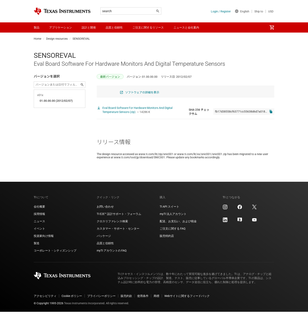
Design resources (57, 38)
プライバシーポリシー (101, 309)
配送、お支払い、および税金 (178, 234)
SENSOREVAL (81, 38)
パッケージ (104, 249)
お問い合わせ (105, 219)
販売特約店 (167, 249)
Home (37, 38)
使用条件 (143, 309)
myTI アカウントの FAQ (112, 263)
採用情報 (39, 227)
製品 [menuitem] (36, 27)
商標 (156, 309)
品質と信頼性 (105, 256)
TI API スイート (169, 219)
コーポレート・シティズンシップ (55, 263)
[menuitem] (272, 27)
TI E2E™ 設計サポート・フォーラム (119, 227)
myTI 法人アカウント (173, 227)
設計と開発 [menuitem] (89, 27)
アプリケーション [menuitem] (60, 27)
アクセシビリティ (45, 309)
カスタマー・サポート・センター (118, 241)
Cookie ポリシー (72, 309)
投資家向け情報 (44, 249)
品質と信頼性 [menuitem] (114, 27)
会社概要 (39, 219)
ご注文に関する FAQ (172, 241)
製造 (36, 256)
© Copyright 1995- (48, 316)
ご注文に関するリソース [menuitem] (148, 27)
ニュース (39, 234)
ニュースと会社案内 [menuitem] (186, 27)
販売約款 (126, 309)
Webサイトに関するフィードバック (187, 309)
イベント (39, 241)
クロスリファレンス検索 (112, 234)
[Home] (62, 11)
